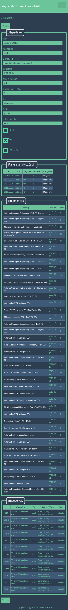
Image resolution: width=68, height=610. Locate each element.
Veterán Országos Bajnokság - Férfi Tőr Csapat (24, 213)
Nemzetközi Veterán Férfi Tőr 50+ (18, 366)
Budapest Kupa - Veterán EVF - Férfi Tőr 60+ (23, 241)
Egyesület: (32, 61)
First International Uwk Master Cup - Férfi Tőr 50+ (25, 407)
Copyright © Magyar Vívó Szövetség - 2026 (34, 607)
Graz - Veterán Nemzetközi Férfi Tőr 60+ (21, 296)
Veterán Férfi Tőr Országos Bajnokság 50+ (22, 400)
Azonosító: (32, 51)
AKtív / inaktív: (32, 121)
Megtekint (47, 176)
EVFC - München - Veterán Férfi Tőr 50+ (21, 372)
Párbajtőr (10, 150)
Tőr (8, 140)
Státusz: (32, 111)
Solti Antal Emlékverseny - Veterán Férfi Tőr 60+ (24, 255)
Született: (32, 71)
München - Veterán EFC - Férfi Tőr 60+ (20, 317)
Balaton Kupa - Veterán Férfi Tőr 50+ (19, 379)
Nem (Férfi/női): (32, 81)
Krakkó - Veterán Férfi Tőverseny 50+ (20, 428)
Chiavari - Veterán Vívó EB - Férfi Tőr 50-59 (22, 456)
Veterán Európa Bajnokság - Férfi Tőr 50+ (21, 386)
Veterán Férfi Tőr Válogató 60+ (17, 303)
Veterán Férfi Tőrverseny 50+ (16, 483)
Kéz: (32, 101)
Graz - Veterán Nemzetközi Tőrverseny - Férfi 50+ (25, 345)
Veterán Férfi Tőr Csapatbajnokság (18, 393)
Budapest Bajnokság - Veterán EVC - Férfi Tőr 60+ (25, 282)
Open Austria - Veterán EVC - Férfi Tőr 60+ (22, 275)
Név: (32, 41)
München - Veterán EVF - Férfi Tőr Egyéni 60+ (23, 227)
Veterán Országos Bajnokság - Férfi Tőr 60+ (22, 268)
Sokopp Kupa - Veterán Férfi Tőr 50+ (19, 476)
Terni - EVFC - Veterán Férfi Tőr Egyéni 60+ (22, 310)
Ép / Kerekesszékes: (32, 91)
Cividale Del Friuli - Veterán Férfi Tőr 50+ (21, 449)
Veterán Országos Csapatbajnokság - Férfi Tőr (23, 324)
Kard (8, 130)
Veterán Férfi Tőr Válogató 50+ (17, 338)
